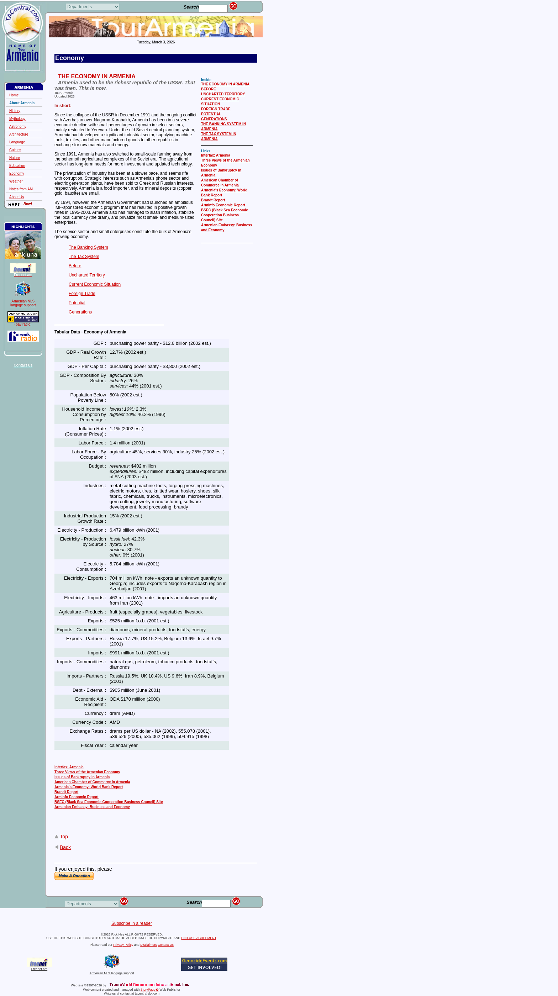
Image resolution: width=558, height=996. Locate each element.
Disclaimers (148, 945)
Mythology (17, 119)
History (14, 111)
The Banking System (88, 247)
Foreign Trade (82, 293)
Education (17, 166)
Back (65, 847)
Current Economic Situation (95, 284)
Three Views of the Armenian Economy (87, 772)
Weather (16, 181)
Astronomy (17, 126)
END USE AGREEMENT (198, 938)
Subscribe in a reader (131, 923)
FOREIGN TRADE (216, 109)
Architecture (18, 134)
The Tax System (84, 256)
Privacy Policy (123, 945)
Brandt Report (213, 200)
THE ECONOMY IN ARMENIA (225, 84)
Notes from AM (21, 189)
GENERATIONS (214, 119)
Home (14, 95)
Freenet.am (39, 969)
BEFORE (208, 89)
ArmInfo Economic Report (223, 205)
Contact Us (166, 945)
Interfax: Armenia (215, 155)
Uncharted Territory (87, 275)
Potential (77, 302)
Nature (14, 158)
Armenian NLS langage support (111, 972)
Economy (16, 173)
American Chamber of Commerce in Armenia (92, 782)
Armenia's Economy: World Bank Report (88, 787)
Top (64, 836)
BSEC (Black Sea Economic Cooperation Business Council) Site (224, 215)
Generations (80, 312)
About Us (16, 197)
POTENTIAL (211, 114)
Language (17, 142)
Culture (15, 150)
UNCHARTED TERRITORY (223, 94)
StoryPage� (150, 989)
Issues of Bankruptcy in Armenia (82, 777)
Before (75, 265)
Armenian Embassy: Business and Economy (92, 807)
